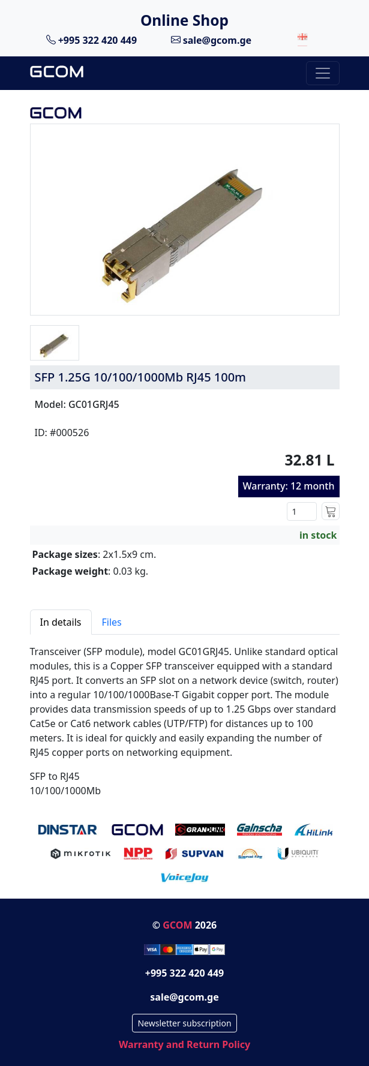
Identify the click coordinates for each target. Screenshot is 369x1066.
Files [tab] (112, 622)
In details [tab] (61, 622)
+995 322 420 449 (91, 39)
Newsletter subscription (184, 1023)
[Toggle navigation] (323, 73)
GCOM (177, 925)
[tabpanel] (185, 716)
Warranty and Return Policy (184, 1044)
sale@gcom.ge (211, 39)
